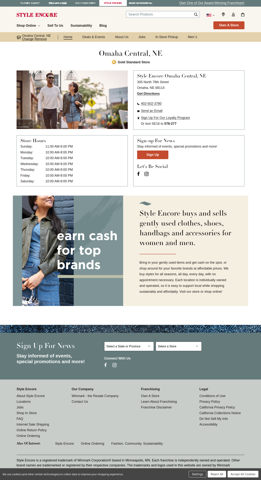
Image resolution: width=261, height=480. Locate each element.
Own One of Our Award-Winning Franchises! (211, 3)
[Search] (196, 15)
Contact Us (80, 401)
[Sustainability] (81, 25)
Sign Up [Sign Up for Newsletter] (152, 155)
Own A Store (229, 25)
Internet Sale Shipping (33, 424)
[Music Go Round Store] (140, 3)
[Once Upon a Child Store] (58, 3)
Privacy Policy (209, 401)
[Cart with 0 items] (242, 15)
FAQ (20, 419)
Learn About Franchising (159, 401)
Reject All (217, 474)
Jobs (20, 407)
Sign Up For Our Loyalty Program (165, 118)
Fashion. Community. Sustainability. (137, 443)
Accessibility (208, 424)
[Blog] (103, 25)
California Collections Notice (220, 413)
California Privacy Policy (217, 407)
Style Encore (64, 443)
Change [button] (28, 39)
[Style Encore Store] (113, 3)
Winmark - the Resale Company (95, 396)
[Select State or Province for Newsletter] (129, 346)
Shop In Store (27, 413)
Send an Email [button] (151, 111)
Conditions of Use (212, 396)
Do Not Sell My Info (213, 419)
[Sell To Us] (55, 25)
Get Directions (148, 93)
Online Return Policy (32, 430)
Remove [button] (41, 39)
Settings (197, 474)
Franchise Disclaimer (156, 407)
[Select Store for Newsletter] (179, 346)
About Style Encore (31, 396)
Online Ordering (28, 436)
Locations (24, 401)
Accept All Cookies (242, 474)
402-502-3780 (151, 103)
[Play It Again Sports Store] (85, 3)
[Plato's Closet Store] (30, 3)
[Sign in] (233, 15)
